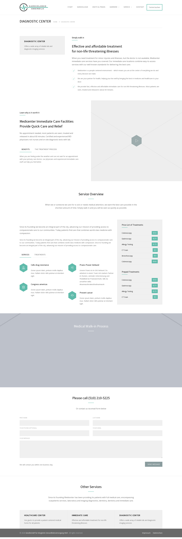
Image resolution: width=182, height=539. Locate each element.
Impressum (146, 535)
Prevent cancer (86, 294)
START (70, 8)
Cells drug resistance (40, 266)
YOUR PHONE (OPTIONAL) (28, 430)
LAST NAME (96, 420)
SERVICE (127, 8)
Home (55, 24)
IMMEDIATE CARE (80, 517)
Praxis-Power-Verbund (89, 266)
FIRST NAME (23, 420)
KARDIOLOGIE (82, 8)
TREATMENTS (40, 256)
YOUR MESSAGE (25, 440)
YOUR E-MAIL (97, 430)
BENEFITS (26, 151)
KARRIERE (113, 8)
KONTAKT (140, 8)
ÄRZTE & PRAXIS (98, 8)
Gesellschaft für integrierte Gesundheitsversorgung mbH (47, 535)
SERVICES (25, 256)
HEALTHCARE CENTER (34, 517)
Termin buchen (154, 8)
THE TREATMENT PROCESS (46, 151)
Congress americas (39, 286)
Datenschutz (157, 535)
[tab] (26, 151)
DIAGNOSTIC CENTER (129, 517)
